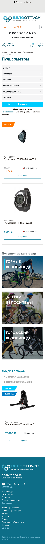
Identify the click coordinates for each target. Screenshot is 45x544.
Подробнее (22, 175)
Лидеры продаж (13, 371)
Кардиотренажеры (10, 508)
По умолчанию (8, 112)
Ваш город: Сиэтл (23, 2)
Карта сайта (6, 539)
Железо (5, 525)
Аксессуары (28, 52)
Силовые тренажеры (11, 510)
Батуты (5, 519)
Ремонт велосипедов (11, 500)
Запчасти (6, 497)
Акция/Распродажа (18, 382)
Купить (24, 441)
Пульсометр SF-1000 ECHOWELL (20, 159)
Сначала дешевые (23, 112)
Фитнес (5, 513)
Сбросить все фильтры (22, 109)
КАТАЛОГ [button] (13, 27)
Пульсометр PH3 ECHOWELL (18, 223)
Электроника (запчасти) (13, 522)
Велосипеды (16, 52)
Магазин (5, 52)
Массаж (5, 516)
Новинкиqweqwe (16, 377)
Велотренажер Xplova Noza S (19, 424)
